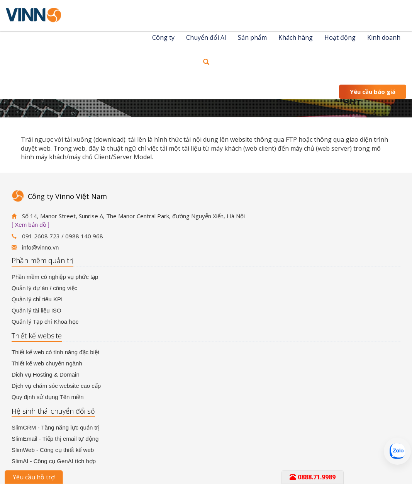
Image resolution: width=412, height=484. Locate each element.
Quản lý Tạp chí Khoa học (45, 321)
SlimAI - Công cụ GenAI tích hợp (54, 461)
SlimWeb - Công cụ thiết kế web (53, 450)
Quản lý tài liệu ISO (36, 310)
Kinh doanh (383, 37)
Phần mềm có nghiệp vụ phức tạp (55, 276)
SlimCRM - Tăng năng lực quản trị (56, 427)
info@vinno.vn (40, 247)
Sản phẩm (252, 37)
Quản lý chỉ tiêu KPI (37, 299)
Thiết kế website (37, 335)
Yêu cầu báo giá (372, 91)
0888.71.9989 (313, 477)
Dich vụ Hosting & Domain (46, 374)
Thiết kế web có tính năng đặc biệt (55, 352)
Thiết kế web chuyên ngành (47, 363)
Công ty (163, 37)
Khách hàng (295, 37)
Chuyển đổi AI (206, 37)
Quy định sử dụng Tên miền (48, 397)
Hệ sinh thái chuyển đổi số (53, 411)
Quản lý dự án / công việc (44, 288)
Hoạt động (340, 37)
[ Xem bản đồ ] (30, 224)
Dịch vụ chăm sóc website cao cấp (56, 385)
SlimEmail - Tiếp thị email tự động (55, 438)
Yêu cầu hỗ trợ (34, 477)
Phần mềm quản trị (42, 260)
